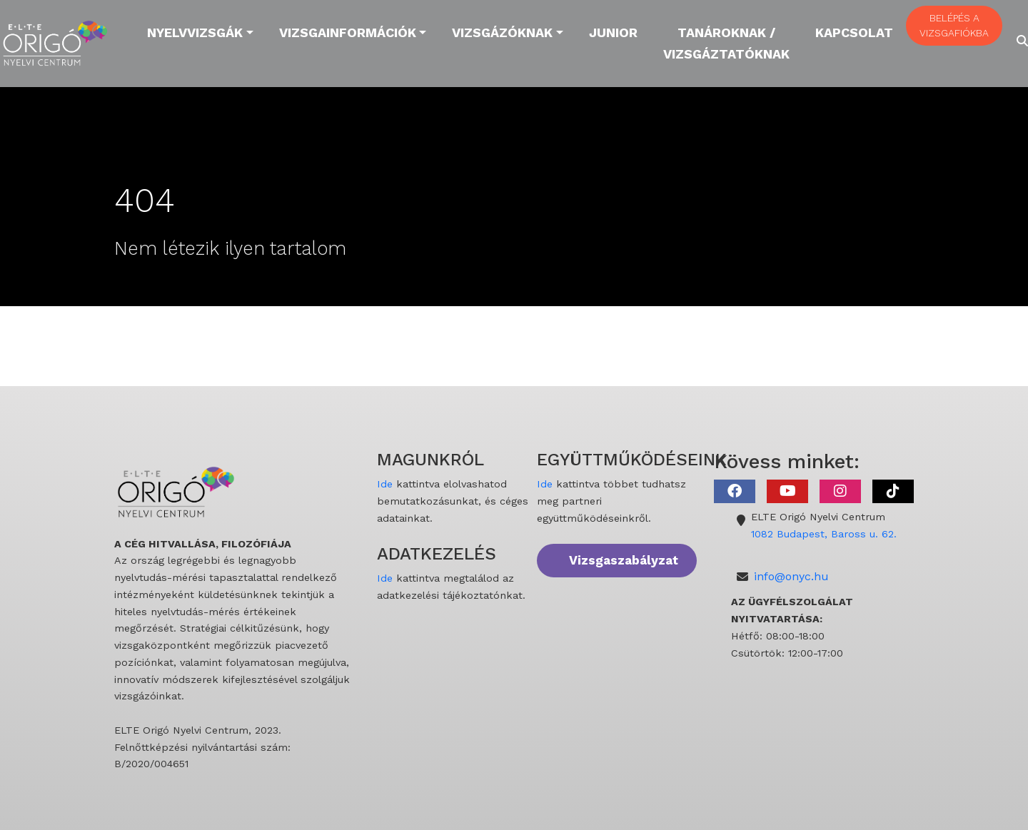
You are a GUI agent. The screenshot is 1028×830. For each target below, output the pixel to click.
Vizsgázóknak (502, 32)
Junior (613, 32)
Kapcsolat (854, 32)
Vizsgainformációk (347, 32)
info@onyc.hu (791, 576)
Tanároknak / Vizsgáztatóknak (726, 43)
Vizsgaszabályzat (623, 560)
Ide (385, 484)
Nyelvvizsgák (195, 32)
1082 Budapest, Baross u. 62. (824, 534)
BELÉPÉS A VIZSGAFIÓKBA (954, 25)
